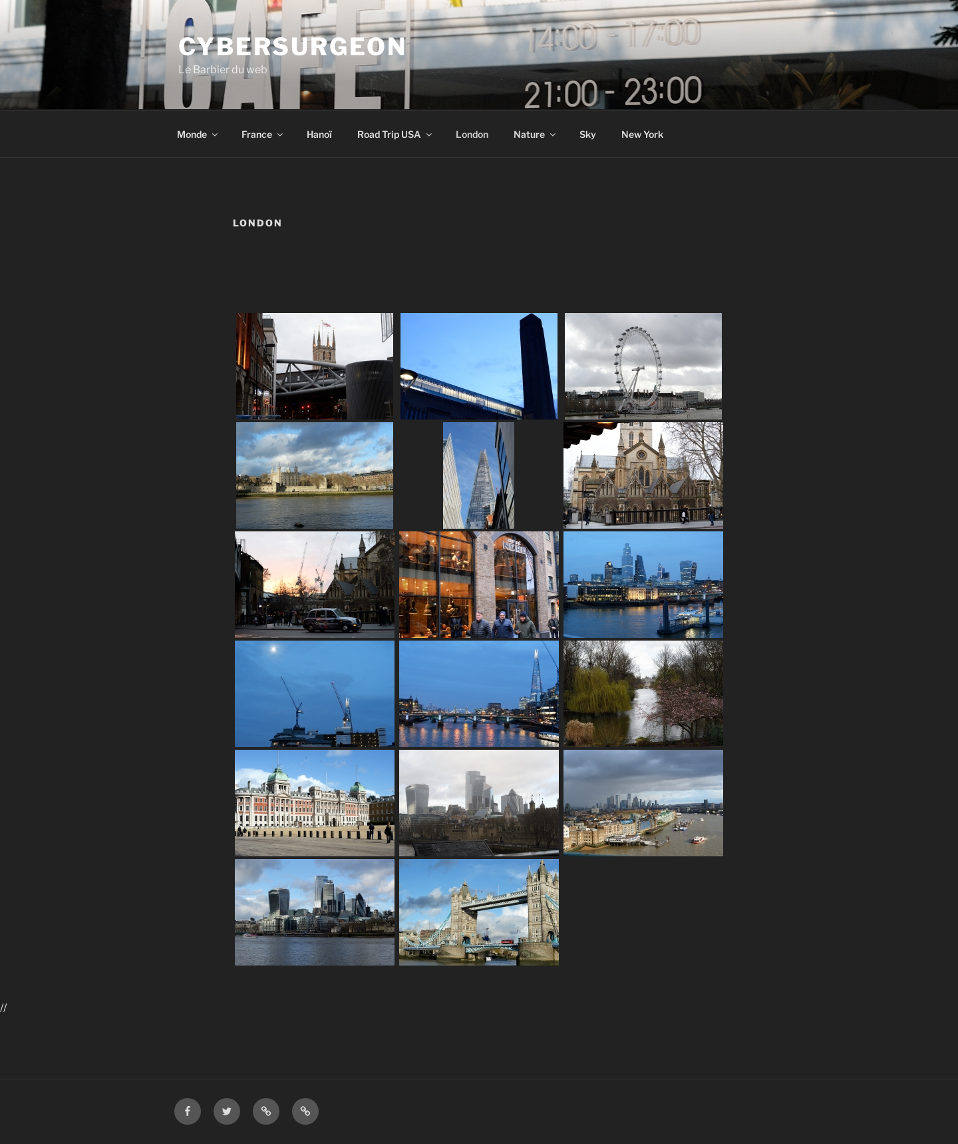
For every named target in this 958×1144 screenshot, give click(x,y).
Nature (536, 134)
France (263, 134)
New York (642, 134)
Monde (198, 134)
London (472, 134)
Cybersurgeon (292, 46)
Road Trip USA (395, 134)
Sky (587, 134)
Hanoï (319, 134)
